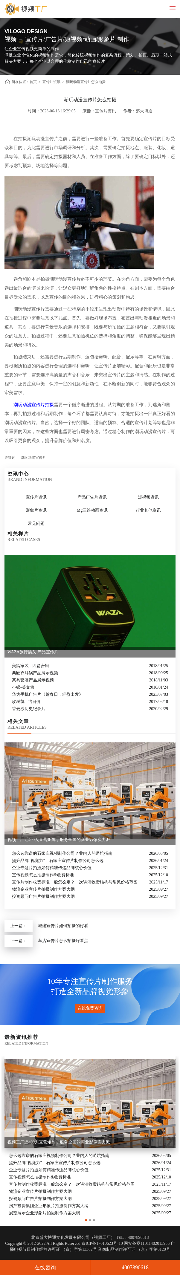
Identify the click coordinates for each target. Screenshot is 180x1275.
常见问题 (36, 523)
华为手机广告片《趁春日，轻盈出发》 (47, 694)
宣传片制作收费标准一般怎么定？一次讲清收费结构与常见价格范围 (75, 882)
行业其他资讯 (148, 510)
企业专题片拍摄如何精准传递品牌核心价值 (51, 868)
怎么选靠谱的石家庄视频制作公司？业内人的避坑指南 (62, 853)
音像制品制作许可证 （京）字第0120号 (134, 1249)
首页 (33, 82)
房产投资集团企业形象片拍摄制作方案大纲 (49, 1206)
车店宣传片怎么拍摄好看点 (63, 940)
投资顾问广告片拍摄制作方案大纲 (43, 896)
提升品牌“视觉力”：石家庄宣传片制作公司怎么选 (57, 860)
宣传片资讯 (51, 82)
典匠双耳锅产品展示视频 (35, 673)
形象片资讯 (36, 510)
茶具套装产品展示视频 (33, 680)
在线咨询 (45, 1268)
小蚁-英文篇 (23, 687)
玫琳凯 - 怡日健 (26, 701)
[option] (90, 1136)
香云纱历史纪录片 (28, 709)
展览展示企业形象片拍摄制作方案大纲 (44, 1213)
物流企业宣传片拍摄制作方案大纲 (43, 889)
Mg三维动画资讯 (92, 510)
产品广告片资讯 (92, 497)
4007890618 (135, 1268)
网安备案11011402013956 (147, 1243)
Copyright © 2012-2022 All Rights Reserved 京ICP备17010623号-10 (64, 1243)
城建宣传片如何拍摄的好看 (63, 926)
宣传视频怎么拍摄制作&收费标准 (43, 875)
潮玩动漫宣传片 (33, 457)
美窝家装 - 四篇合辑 (30, 666)
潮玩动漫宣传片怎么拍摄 (86, 82)
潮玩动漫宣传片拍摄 (33, 404)
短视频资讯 (148, 497)
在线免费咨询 (90, 1008)
